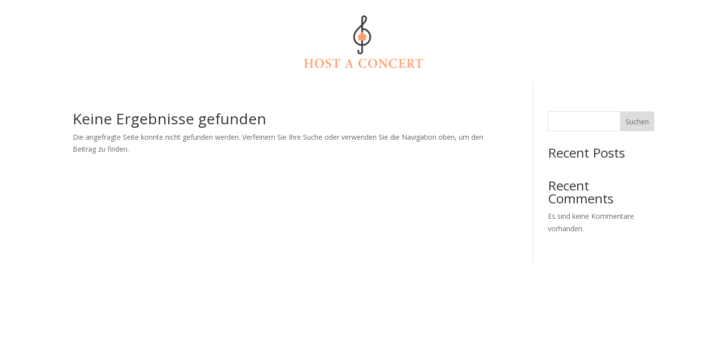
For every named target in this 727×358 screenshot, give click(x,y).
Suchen (637, 121)
